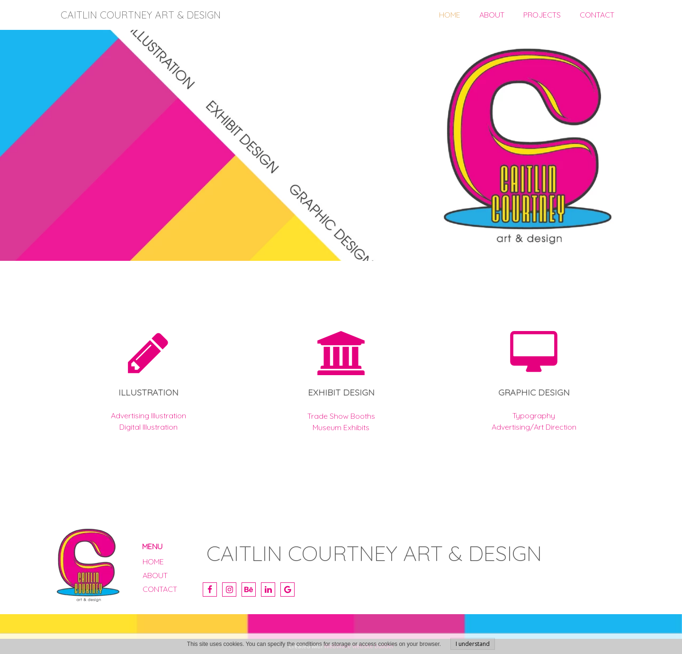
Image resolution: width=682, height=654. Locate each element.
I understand (473, 644)
